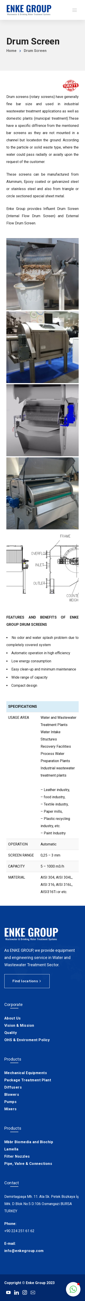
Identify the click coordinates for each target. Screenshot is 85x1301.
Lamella (11, 1149)
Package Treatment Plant (27, 1080)
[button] (73, 1289)
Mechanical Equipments (25, 1073)
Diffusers (13, 1087)
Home (11, 51)
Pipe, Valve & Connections (28, 1163)
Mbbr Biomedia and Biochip (28, 1142)
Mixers (10, 1109)
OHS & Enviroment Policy (27, 1040)
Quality (10, 1033)
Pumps (10, 1102)
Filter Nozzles (17, 1156)
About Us (12, 1018)
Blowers (11, 1094)
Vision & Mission (19, 1025)
